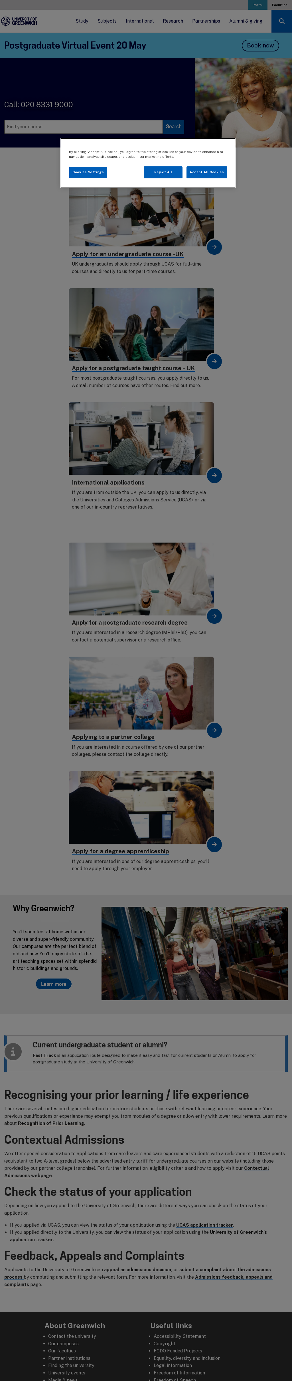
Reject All (163, 172)
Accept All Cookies (207, 172)
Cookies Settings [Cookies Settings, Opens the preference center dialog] (88, 172)
